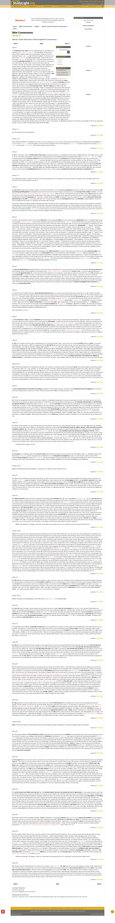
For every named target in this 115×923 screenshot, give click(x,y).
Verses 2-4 (15, 175)
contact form (82, 911)
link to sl (81, 908)
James (15, 28)
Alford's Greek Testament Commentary (54, 26)
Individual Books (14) (63, 75)
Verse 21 (15, 731)
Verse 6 (14, 290)
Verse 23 (15, 789)
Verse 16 (15, 605)
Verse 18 (15, 642)
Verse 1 (14, 47)
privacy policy (44, 908)
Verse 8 (14, 340)
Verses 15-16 (16, 595)
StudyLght (21, 3)
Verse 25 (15, 831)
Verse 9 (14, 386)
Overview (60, 60)
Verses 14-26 (16, 531)
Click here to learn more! (48, 22)
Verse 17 (15, 623)
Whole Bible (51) (62, 70)
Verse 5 (14, 266)
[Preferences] (103, 6)
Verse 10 (15, 397)
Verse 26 (15, 863)
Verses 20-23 (16, 721)
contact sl (67, 908)
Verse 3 (14, 187)
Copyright (60, 62)
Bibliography (60, 64)
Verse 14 (15, 495)
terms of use (35, 908)
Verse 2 (14, 152)
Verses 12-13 (16, 466)
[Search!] (68, 52)
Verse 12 (15, 451)
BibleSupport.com (23, 891)
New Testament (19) (62, 72)
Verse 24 (15, 814)
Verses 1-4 (15, 129)
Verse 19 (15, 664)
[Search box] (62, 52)
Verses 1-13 (15, 139)
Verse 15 (15, 577)
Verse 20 (15, 700)
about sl (74, 908)
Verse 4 (14, 217)
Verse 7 (14, 316)
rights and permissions (57, 908)
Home (15, 26)
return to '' (97, 125)
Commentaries (25, 26)
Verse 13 (15, 475)
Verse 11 (15, 422)
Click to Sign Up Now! (95, 1)
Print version (60, 59)
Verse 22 (15, 756)
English (36, 26)
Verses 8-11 (15, 364)
